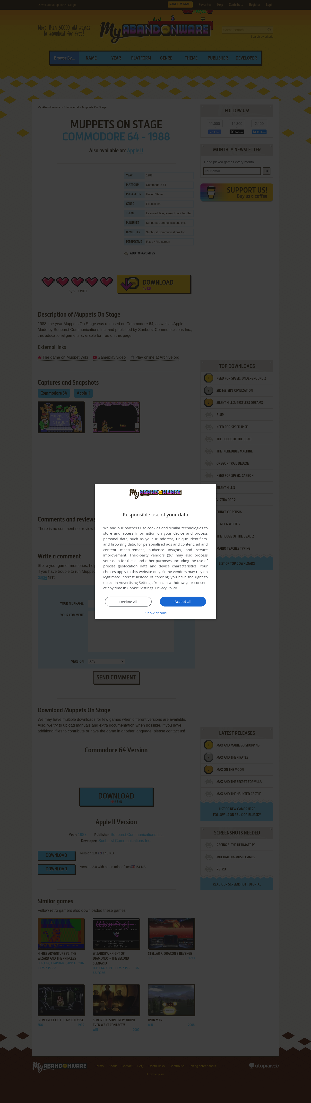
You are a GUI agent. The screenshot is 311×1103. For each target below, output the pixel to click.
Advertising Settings (135, 582)
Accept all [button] (183, 601)
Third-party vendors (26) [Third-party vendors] (151, 555)
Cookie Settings (140, 587)
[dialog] (155, 551)
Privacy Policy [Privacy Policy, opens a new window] (166, 587)
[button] (155, 613)
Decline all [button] (128, 601)
